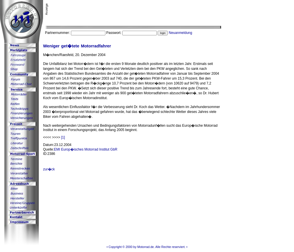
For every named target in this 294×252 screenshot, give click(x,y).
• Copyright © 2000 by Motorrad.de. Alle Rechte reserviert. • (147, 247)
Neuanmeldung (180, 33)
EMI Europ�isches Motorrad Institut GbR (85, 149)
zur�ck (49, 169)
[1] (63, 137)
